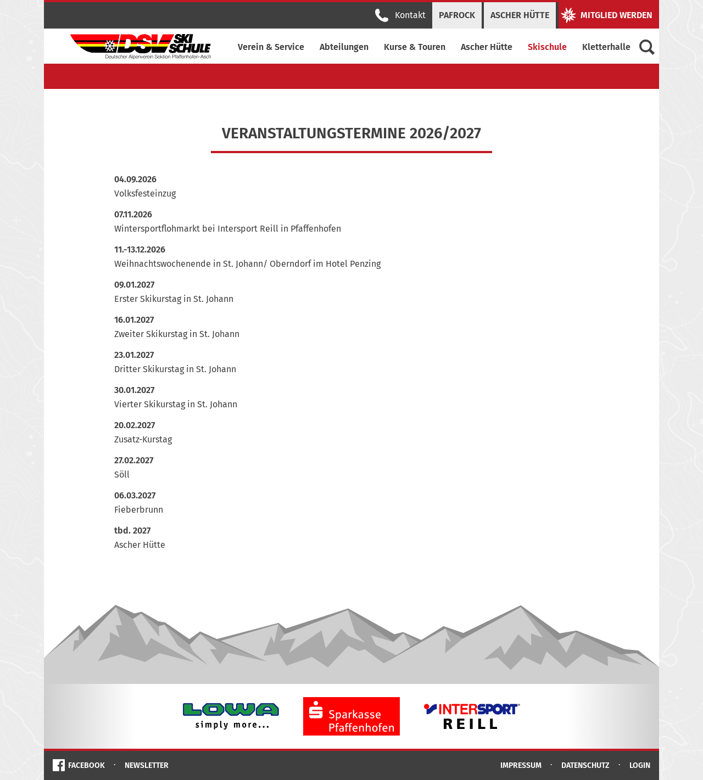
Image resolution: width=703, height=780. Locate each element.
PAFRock (457, 15)
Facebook (86, 765)
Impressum (521, 765)
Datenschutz (585, 765)
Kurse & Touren (414, 47)
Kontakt (400, 15)
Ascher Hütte (519, 15)
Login (639, 765)
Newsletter (147, 765)
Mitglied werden (606, 15)
